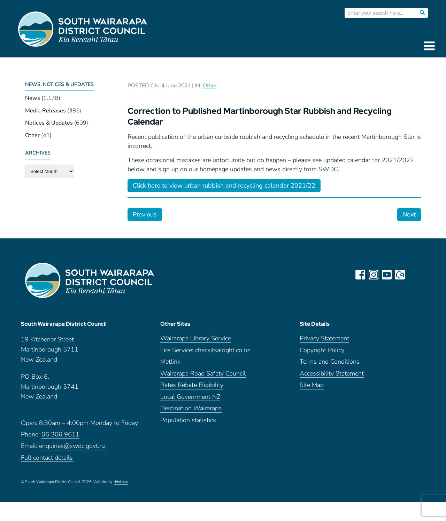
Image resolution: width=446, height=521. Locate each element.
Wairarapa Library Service (195, 338)
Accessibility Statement (332, 374)
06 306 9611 (60, 435)
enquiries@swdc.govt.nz (72, 446)
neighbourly (400, 274)
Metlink (170, 362)
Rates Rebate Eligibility (191, 385)
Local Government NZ (190, 397)
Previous (145, 214)
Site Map (312, 385)
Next (409, 214)
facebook (360, 274)
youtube (387, 274)
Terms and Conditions (330, 362)
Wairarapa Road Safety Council (203, 374)
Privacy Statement (324, 338)
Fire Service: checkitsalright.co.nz (205, 350)
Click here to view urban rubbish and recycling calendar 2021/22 (224, 185)
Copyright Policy (322, 350)
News (32, 98)
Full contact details (47, 458)
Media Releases (45, 111)
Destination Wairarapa (191, 408)
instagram (373, 274)
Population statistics (188, 420)
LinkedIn (413, 274)
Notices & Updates (49, 123)
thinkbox (121, 482)
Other (32, 135)
